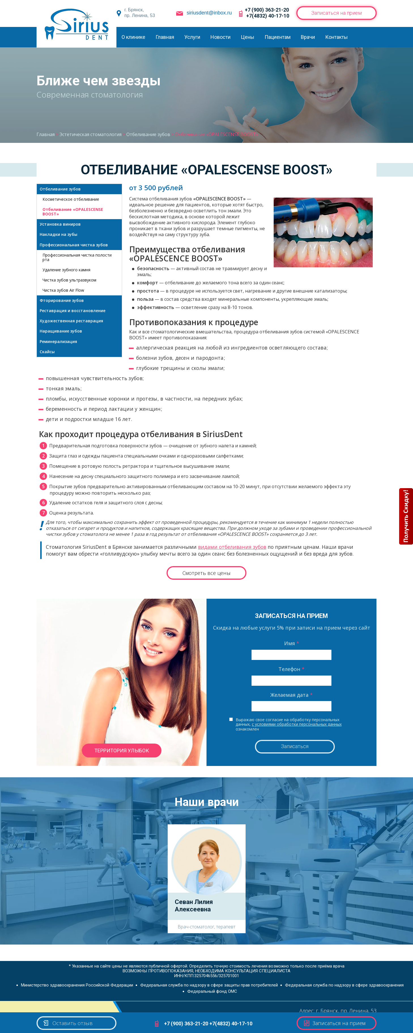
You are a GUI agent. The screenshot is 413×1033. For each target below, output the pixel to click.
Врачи (308, 37)
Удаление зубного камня (66, 269)
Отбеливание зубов (60, 189)
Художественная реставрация (71, 320)
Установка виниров (60, 224)
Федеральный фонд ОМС (212, 991)
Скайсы (47, 351)
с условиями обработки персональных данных (297, 724)
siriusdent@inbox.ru (209, 13)
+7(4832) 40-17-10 (267, 16)
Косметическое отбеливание (70, 199)
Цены (247, 37)
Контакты (336, 37)
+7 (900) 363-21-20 (267, 10)
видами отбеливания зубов (232, 546)
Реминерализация (58, 341)
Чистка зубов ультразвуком (69, 280)
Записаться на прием (336, 13)
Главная (165, 37)
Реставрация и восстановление (72, 310)
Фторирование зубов (62, 300)
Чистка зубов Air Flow (63, 290)
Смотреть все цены (206, 573)
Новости (220, 37)
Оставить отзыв (67, 1023)
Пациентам (278, 37)
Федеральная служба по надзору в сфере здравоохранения (344, 985)
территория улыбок (121, 750)
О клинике (133, 37)
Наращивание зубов (61, 331)
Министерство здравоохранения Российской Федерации (77, 985)
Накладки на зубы (58, 234)
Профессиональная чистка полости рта (77, 257)
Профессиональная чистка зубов (74, 244)
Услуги (192, 37)
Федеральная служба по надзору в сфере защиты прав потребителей (209, 985)
